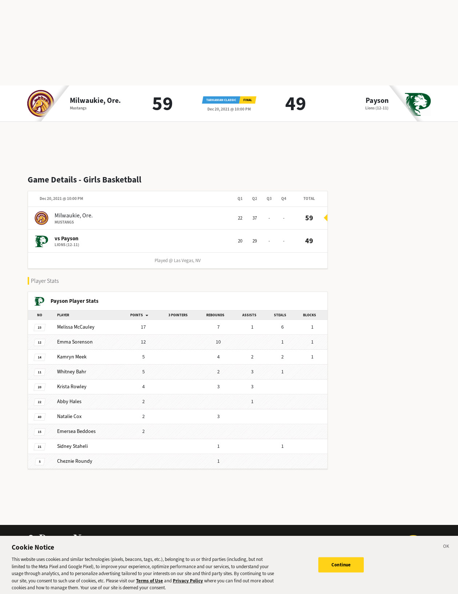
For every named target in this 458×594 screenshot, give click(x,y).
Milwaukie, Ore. (95, 100)
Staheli (72, 446)
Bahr (71, 371)
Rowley (72, 386)
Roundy (74, 461)
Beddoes (76, 431)
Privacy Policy (188, 584)
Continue (341, 568)
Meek (72, 356)
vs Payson (67, 238)
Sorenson (75, 341)
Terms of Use (149, 584)
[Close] (446, 551)
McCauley (76, 327)
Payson (377, 100)
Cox (69, 416)
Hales (69, 401)
